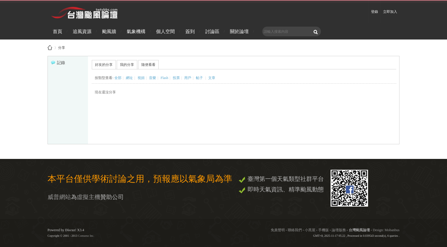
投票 (176, 78)
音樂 (152, 78)
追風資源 (82, 31)
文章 (211, 78)
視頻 (141, 78)
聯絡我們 (295, 230)
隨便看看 (148, 65)
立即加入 (390, 12)
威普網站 (59, 197)
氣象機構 (136, 31)
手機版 (323, 230)
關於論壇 (239, 31)
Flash (164, 78)
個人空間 (165, 31)
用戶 (187, 78)
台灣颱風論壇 (360, 230)
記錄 (58, 63)
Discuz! (70, 230)
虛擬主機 (88, 197)
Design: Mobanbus (386, 230)
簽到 (190, 31)
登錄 (374, 12)
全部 (117, 78)
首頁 (57, 31)
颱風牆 (109, 31)
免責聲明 (278, 230)
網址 (129, 78)
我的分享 (127, 65)
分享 (61, 47)
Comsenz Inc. (86, 235)
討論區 (212, 31)
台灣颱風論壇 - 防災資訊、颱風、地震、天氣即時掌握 (50, 47)
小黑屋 (310, 230)
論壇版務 (339, 230)
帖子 (199, 78)
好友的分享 (104, 65)
